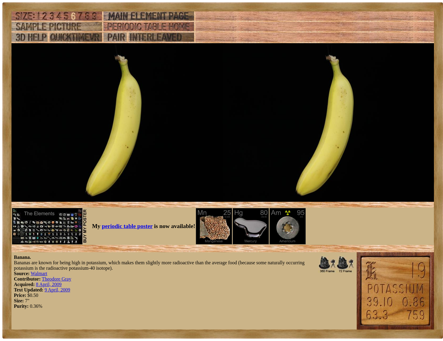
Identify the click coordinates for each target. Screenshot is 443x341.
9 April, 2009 (57, 289)
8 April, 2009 (49, 284)
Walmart (39, 273)
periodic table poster (127, 226)
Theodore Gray (56, 278)
